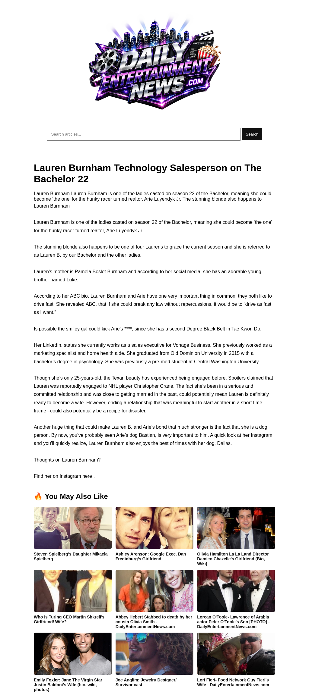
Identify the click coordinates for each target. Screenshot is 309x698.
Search (252, 134)
